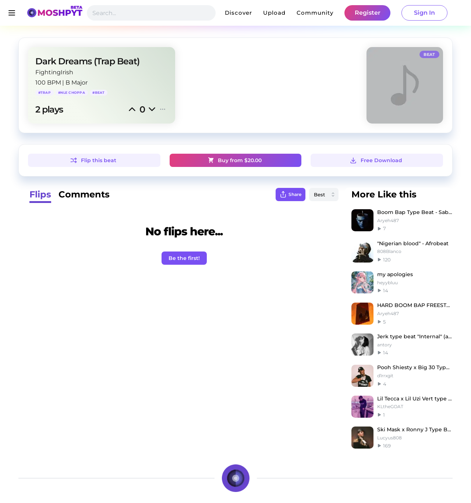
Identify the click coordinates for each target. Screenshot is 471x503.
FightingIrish (54, 72)
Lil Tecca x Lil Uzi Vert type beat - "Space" (415, 398)
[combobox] (324, 194)
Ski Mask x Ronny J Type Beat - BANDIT (415, 429)
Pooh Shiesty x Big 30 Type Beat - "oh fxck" (415, 367)
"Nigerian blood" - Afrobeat (413, 243)
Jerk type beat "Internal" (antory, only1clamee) (415, 336)
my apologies (395, 274)
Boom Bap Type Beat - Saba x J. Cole (415, 212)
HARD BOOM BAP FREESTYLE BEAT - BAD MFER (415, 305)
